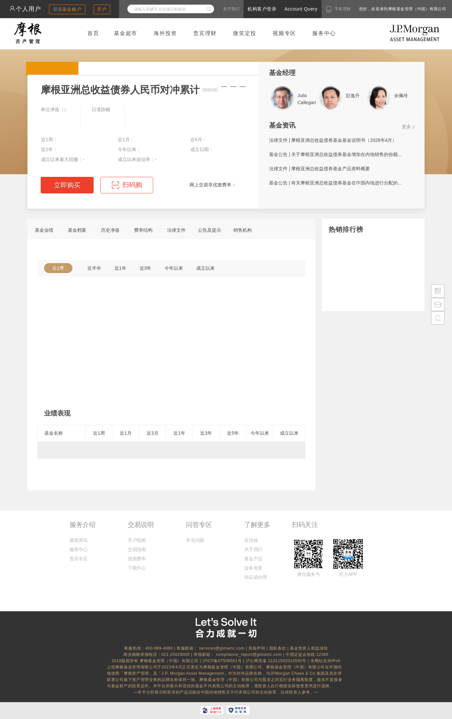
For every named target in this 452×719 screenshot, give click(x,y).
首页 (93, 33)
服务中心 (324, 33)
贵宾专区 (78, 558)
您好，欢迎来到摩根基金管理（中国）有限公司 (381, 9)
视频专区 (284, 33)
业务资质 (253, 568)
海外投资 (165, 33)
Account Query (301, 9)
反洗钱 (251, 540)
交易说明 (141, 524)
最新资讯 (78, 540)
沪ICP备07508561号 (223, 661)
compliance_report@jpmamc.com (249, 654)
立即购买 (67, 185)
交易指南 (137, 549)
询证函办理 (255, 577)
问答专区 (199, 524)
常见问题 (195, 540)
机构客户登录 (262, 9)
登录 (67, 9)
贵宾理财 (205, 33)
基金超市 (125, 33)
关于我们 (231, 9)
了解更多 (257, 524)
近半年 (94, 268)
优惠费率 (137, 558)
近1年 (120, 268)
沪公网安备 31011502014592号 (277, 661)
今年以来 (173, 268)
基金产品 (253, 558)
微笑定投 (244, 33)
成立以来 (205, 268)
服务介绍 (82, 524)
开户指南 (137, 540)
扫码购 (132, 184)
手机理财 (343, 9)
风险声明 (257, 648)
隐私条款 (277, 648)
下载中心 (137, 568)
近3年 (146, 268)
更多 (406, 126)
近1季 (58, 268)
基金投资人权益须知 (309, 648)
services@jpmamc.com (222, 648)
